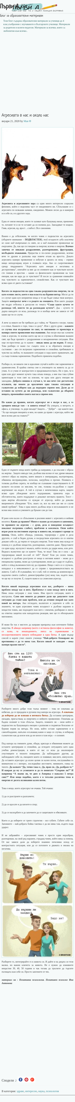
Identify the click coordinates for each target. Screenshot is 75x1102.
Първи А (9, 7)
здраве (20, 1091)
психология (52, 1091)
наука (41, 1091)
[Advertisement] (37, 74)
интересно (31, 1091)
